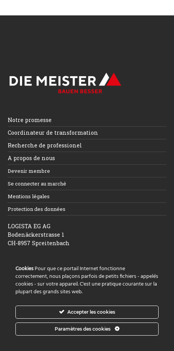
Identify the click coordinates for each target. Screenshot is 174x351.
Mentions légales (29, 196)
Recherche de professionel (45, 145)
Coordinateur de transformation (53, 132)
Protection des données (36, 209)
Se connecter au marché (37, 183)
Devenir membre (29, 170)
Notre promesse (30, 120)
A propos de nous (31, 158)
